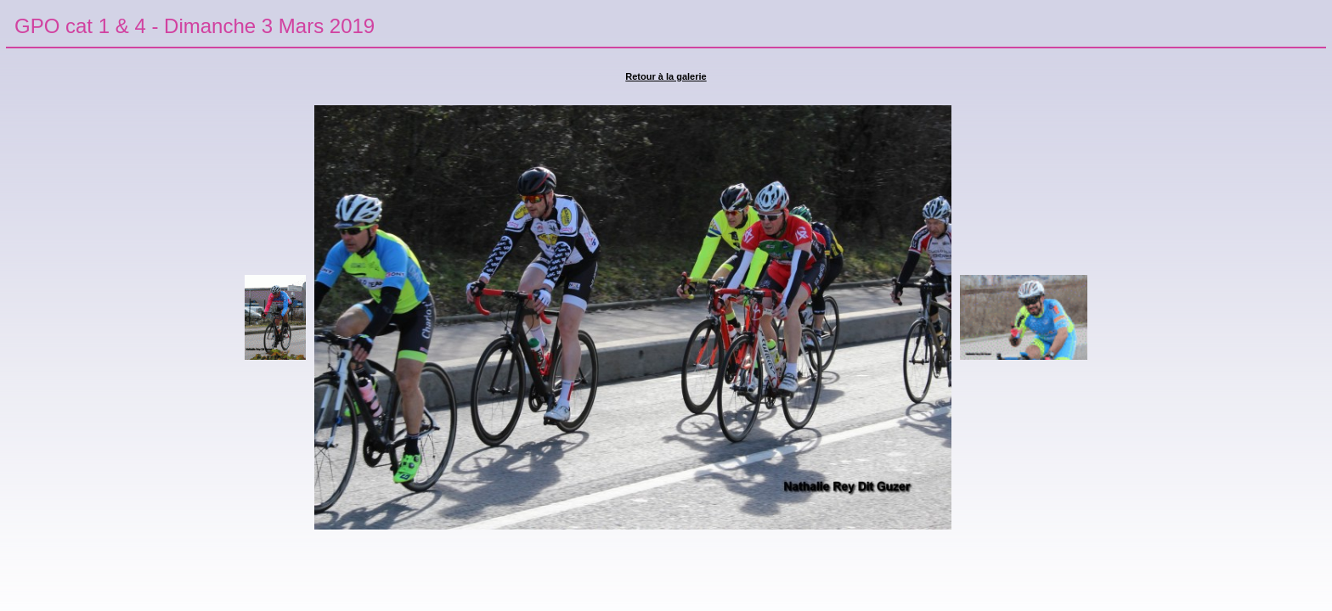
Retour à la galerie (665, 76)
